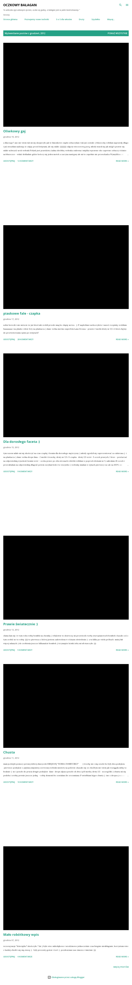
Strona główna (10, 19)
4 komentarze (24, 956)
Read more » (122, 161)
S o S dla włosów (64, 19)
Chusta (9, 752)
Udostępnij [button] (9, 161)
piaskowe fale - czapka (21, 313)
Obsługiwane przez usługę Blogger (66, 977)
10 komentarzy (25, 782)
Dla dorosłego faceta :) (21, 441)
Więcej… (111, 19)
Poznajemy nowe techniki (37, 19)
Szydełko (96, 19)
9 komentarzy (24, 471)
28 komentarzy (25, 339)
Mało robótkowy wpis (21, 934)
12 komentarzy (25, 161)
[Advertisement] (66, 194)
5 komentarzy (24, 650)
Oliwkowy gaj (14, 131)
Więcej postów (121, 967)
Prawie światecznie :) (20, 624)
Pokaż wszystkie (117, 33)
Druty (81, 19)
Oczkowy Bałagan (20, 5)
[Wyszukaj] (120, 5)
